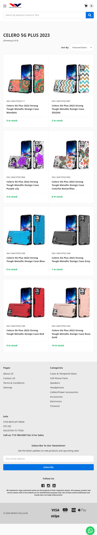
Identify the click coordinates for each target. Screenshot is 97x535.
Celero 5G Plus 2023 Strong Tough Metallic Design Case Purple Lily (22, 185)
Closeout (55, 405)
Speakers (55, 382)
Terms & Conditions (14, 382)
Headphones (57, 387)
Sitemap (7, 387)
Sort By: (65, 47)
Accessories (56, 396)
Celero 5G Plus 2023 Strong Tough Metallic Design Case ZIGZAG (68, 109)
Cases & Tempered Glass (63, 373)
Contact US (9, 378)
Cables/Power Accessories (64, 392)
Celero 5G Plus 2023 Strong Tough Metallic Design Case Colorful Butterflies (68, 185)
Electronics (56, 401)
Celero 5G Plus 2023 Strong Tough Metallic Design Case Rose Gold (71, 334)
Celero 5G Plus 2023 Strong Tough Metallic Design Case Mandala (22, 109)
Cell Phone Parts (59, 378)
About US (8, 373)
